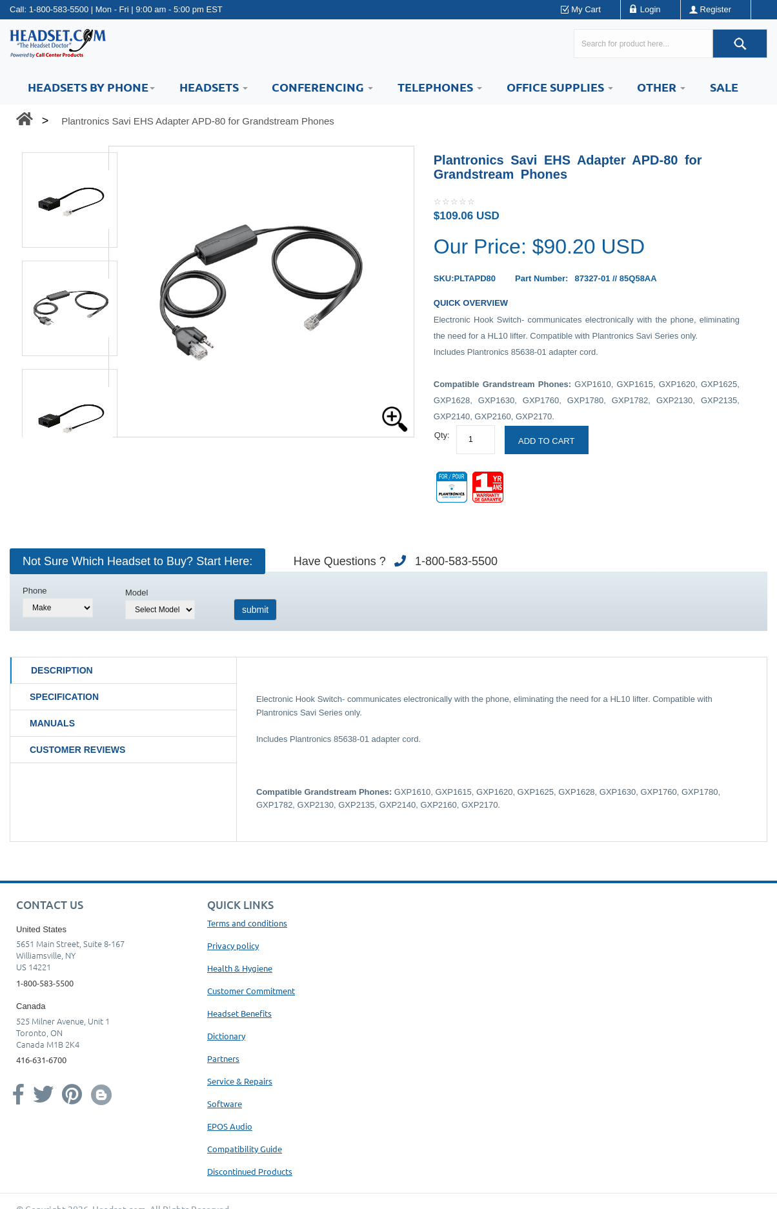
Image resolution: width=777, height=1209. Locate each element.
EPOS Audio (229, 1126)
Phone (35, 590)
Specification (64, 697)
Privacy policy (233, 945)
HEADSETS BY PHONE (91, 86)
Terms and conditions (247, 922)
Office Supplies (560, 86)
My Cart (586, 9)
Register (715, 9)
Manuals (52, 723)
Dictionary (226, 1035)
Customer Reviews (77, 749)
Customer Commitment (251, 990)
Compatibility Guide (244, 1148)
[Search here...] (643, 43)
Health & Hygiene (239, 968)
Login (650, 9)
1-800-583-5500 (59, 9)
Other (661, 86)
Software (224, 1103)
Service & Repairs (239, 1080)
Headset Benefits (239, 1013)
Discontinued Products (249, 1171)
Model (136, 592)
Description (62, 670)
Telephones (440, 86)
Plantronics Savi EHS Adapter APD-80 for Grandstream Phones (197, 120)
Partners (223, 1058)
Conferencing (322, 86)
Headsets (213, 86)
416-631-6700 (41, 1059)
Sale (724, 86)
